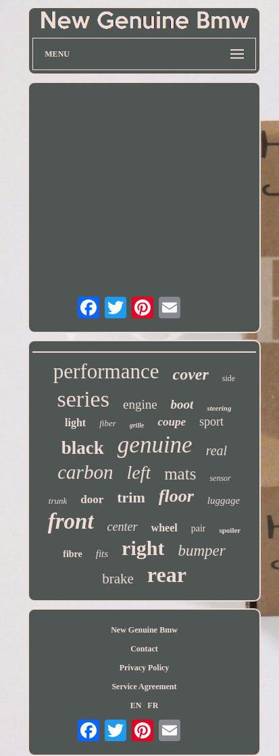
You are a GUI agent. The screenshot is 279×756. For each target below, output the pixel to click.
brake (118, 579)
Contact (144, 648)
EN (136, 705)
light (75, 422)
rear (166, 574)
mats (180, 474)
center (122, 526)
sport (211, 421)
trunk (58, 501)
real (216, 450)
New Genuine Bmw (144, 630)
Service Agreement (143, 686)
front (71, 521)
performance (106, 371)
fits (102, 553)
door (91, 499)
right (143, 548)
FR (152, 705)
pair (198, 528)
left (138, 472)
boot (182, 404)
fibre (72, 554)
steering (219, 408)
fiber (107, 423)
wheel (164, 527)
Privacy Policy (145, 667)
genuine (155, 445)
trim (131, 497)
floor (176, 496)
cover (190, 374)
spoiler (229, 530)
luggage (223, 500)
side (228, 378)
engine (140, 404)
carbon (85, 472)
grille (137, 425)
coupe (171, 421)
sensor (219, 478)
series (83, 398)
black (82, 448)
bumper (201, 550)
